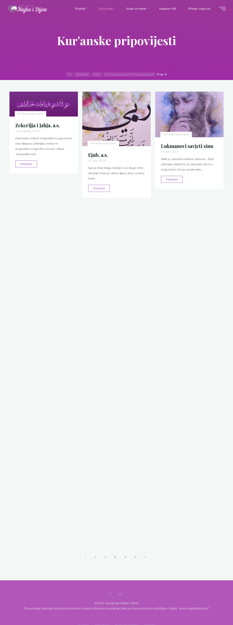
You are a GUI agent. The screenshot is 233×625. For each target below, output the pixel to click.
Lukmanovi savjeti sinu (187, 146)
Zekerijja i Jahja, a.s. (37, 125)
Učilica (96, 74)
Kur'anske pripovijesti (30, 113)
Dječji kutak (82, 74)
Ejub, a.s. (98, 155)
